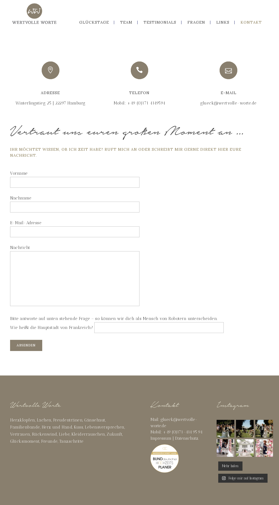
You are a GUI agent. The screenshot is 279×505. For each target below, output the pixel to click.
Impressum (160, 438)
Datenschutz (186, 438)
